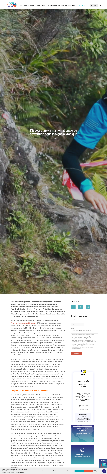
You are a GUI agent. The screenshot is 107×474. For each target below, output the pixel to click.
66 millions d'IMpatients (56, 127)
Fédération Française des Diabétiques (23, 323)
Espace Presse (82, 5)
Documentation (40, 5)
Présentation (23, 5)
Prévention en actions (54, 5)
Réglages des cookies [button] (98, 471)
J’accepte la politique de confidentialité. (81, 330)
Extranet (94, 5)
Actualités (47, 127)
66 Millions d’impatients (68, 5)
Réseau (32, 5)
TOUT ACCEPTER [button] (79, 470)
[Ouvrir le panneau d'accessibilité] (104, 471)
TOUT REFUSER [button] (88, 470)
